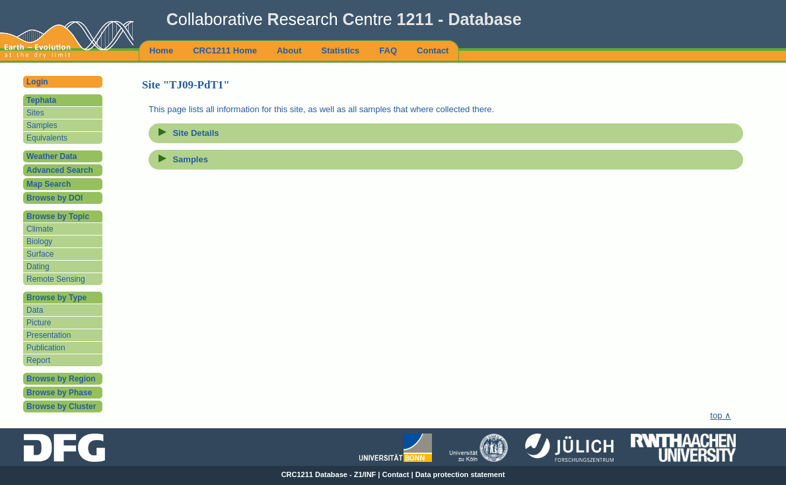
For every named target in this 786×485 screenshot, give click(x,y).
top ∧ (720, 415)
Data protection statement (460, 474)
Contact (396, 474)
